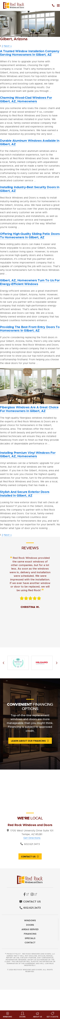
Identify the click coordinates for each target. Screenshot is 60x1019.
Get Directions (31, 838)
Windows (30, 920)
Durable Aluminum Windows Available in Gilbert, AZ (29, 142)
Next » (8, 46)
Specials (30, 938)
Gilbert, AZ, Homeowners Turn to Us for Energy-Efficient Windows (30, 282)
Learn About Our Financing (28, 740)
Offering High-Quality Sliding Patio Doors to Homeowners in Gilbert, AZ (30, 235)
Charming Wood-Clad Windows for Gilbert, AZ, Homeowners (26, 99)
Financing (30, 934)
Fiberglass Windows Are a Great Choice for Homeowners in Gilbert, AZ (29, 409)
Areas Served (30, 929)
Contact (30, 942)
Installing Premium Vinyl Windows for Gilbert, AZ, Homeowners (28, 454)
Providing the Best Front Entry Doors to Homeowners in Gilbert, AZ (30, 329)
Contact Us (28, 856)
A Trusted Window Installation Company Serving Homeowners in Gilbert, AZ (29, 53)
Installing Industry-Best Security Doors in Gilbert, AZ (29, 189)
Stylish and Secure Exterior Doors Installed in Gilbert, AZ (24, 494)
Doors (30, 925)
